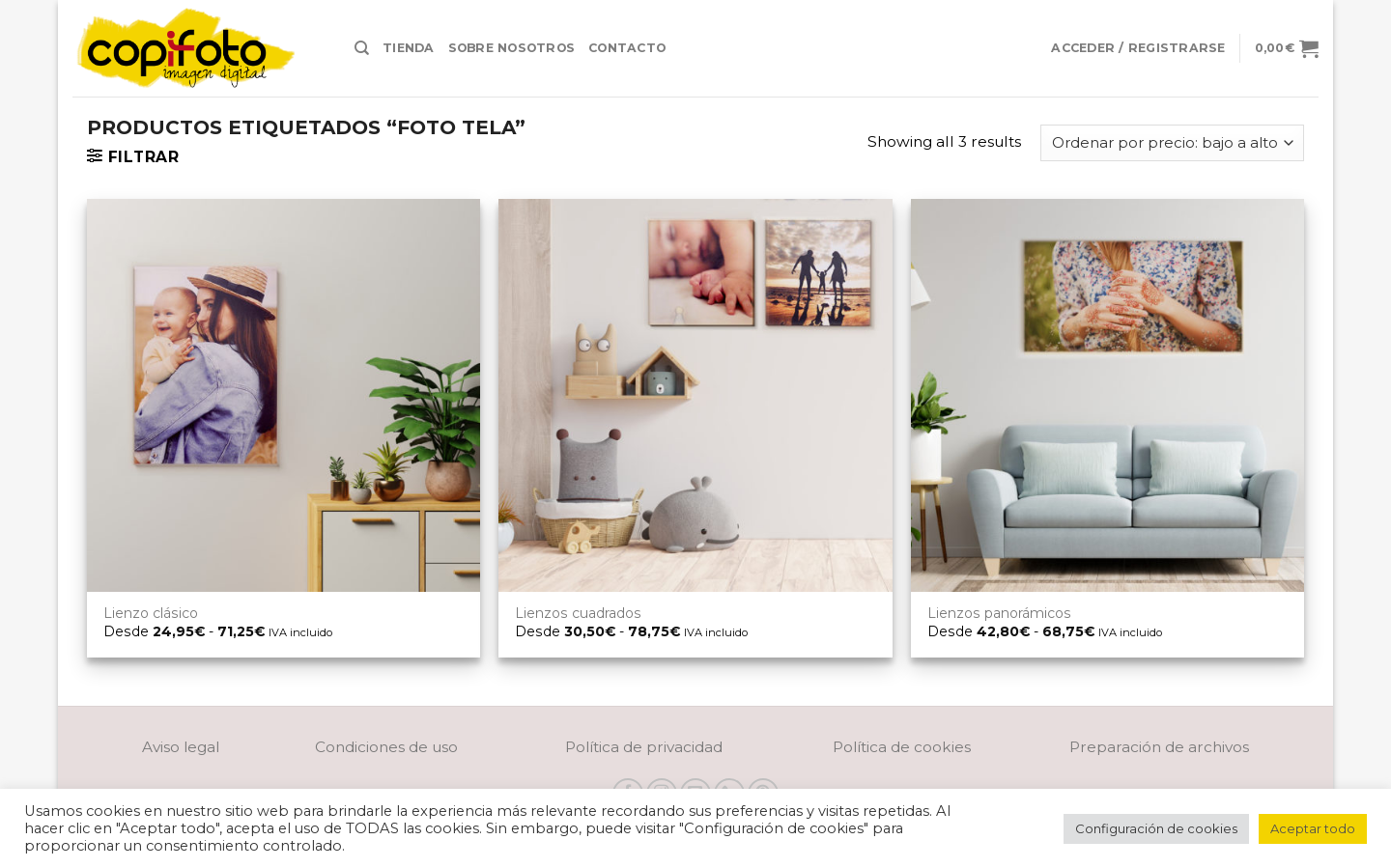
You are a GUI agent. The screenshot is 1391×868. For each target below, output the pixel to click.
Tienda (409, 48)
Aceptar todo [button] (1312, 828)
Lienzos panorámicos (999, 613)
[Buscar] (362, 48)
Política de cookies (902, 747)
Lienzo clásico (150, 613)
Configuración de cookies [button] (1156, 828)
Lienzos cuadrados (578, 613)
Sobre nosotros (511, 48)
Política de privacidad (644, 747)
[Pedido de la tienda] (1172, 143)
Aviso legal (180, 747)
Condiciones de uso (386, 747)
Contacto (627, 48)
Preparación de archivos (1159, 747)
